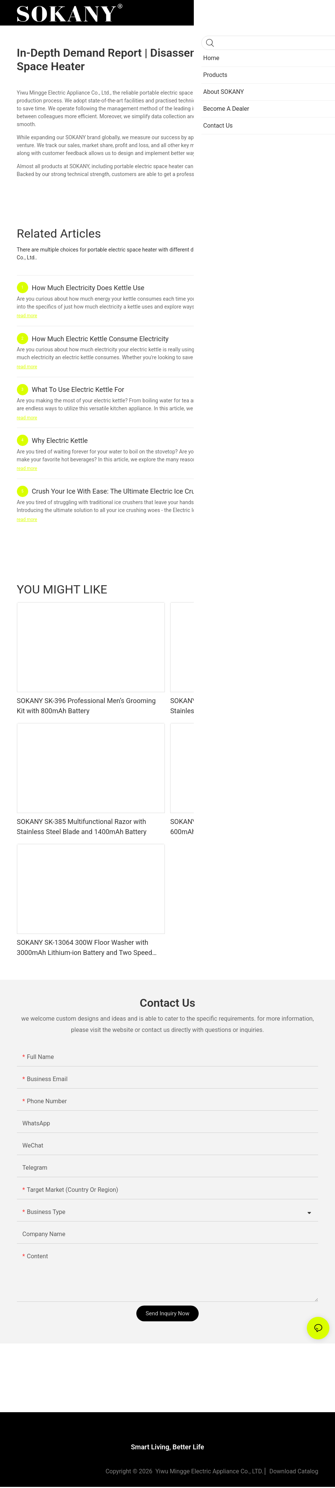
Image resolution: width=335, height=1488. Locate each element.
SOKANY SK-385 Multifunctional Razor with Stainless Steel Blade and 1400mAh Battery (82, 827)
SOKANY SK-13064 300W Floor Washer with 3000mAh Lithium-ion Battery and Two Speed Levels (84, 948)
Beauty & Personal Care (221, 589)
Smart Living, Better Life (167, 1448)
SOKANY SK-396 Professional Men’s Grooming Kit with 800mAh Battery (86, 706)
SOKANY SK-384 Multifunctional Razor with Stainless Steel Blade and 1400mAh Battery (235, 706)
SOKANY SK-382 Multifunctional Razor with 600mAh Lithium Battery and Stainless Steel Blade (236, 827)
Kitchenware (271, 589)
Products (303, 589)
